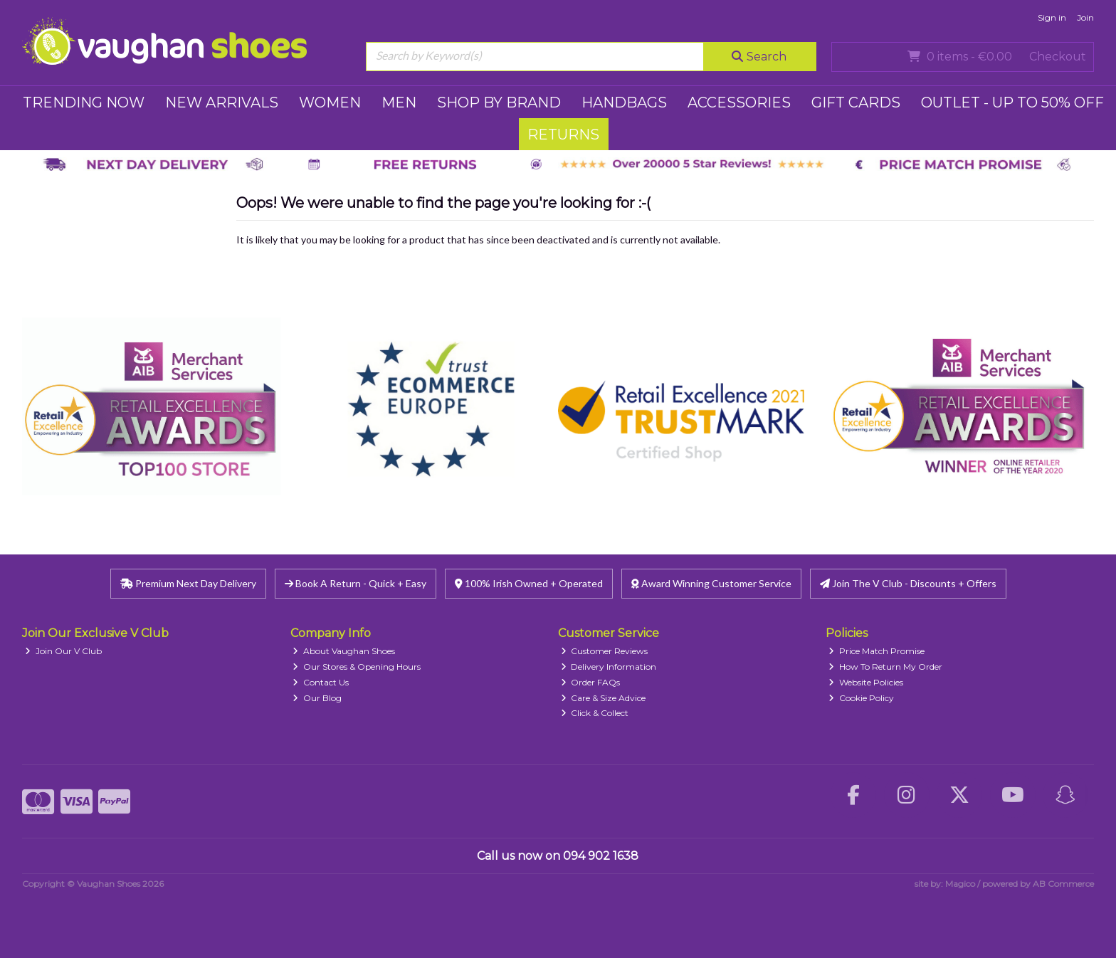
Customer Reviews (604, 651)
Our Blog (317, 698)
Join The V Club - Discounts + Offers (908, 583)
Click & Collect (595, 712)
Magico (960, 883)
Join (1085, 17)
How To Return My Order (885, 666)
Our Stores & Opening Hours (357, 666)
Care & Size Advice (603, 698)
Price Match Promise (876, 651)
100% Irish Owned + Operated (529, 583)
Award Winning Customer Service (711, 583)
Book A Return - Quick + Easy (355, 583)
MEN (398, 102)
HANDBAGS (624, 102)
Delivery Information (609, 666)
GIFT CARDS (855, 102)
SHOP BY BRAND (499, 102)
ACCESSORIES (739, 102)
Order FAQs (591, 682)
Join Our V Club (63, 651)
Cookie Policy (861, 698)
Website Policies (865, 682)
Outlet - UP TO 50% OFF (1012, 102)
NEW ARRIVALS (221, 102)
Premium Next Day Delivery (188, 583)
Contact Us (321, 682)
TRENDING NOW (83, 102)
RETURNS (563, 134)
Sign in (1052, 17)
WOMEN (330, 102)
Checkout (1057, 56)
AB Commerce (1063, 883)
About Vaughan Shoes (344, 651)
